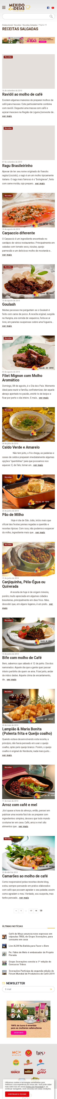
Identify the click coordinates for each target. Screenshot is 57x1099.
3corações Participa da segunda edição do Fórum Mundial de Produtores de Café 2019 (32, 972)
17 (31, 911)
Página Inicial (7, 25)
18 (36, 911)
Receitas (17, 25)
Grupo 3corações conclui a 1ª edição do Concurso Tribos (30, 963)
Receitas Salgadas (30, 25)
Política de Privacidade (35, 1087)
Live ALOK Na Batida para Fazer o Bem (29, 946)
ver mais (7, 116)
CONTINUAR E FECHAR (17, 1094)
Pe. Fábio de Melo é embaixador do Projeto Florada (31, 954)
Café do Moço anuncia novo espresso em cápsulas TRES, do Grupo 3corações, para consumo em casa (31, 936)
